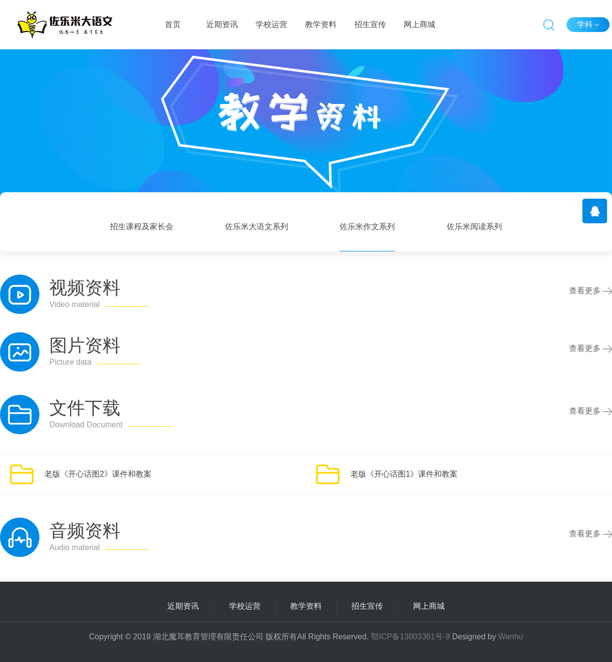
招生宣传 (370, 24)
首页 (173, 24)
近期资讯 (222, 24)
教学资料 (321, 24)
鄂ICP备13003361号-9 (410, 636)
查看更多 (590, 290)
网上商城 (419, 24)
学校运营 (271, 24)
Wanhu (510, 636)
